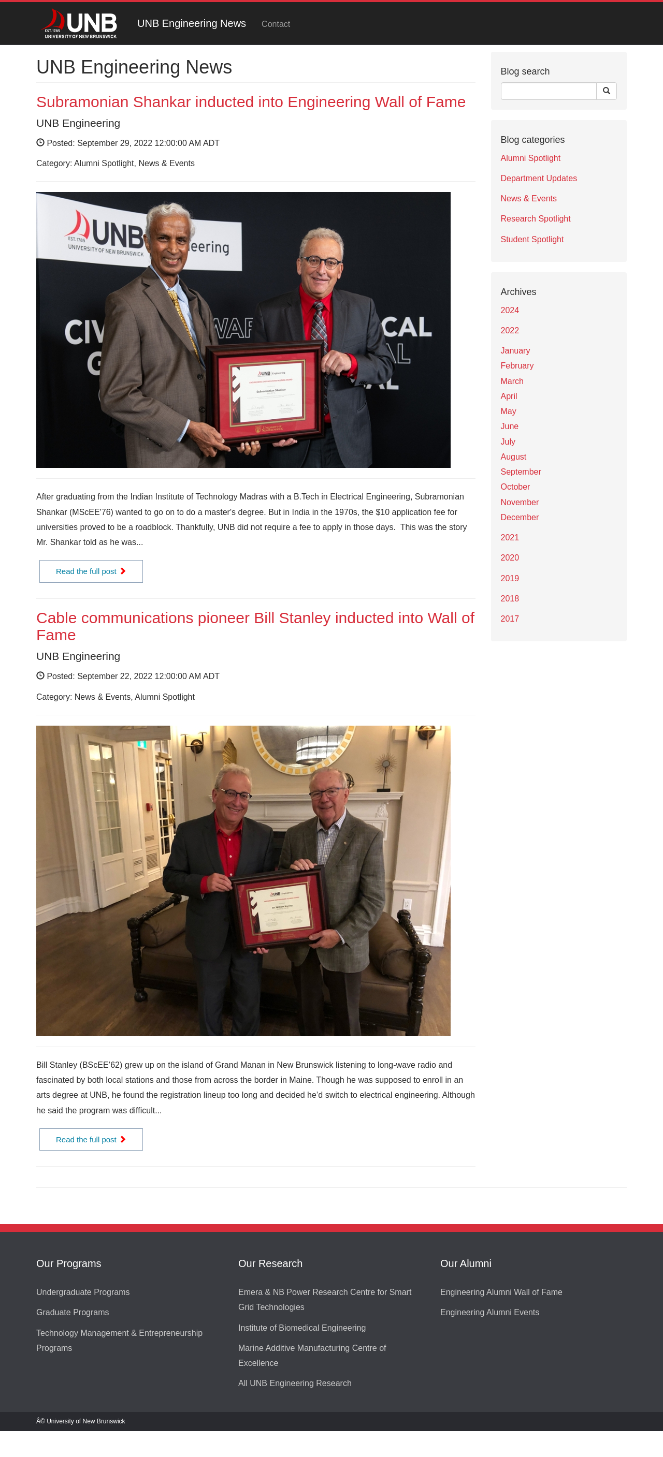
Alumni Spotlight (531, 158)
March (512, 381)
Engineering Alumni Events (489, 1312)
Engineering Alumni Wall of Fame (501, 1292)
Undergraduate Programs (83, 1292)
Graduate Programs (72, 1312)
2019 (510, 578)
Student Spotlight (532, 239)
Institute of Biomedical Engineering (302, 1327)
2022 (510, 330)
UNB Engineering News (191, 23)
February (517, 365)
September (521, 471)
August (514, 456)
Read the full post (91, 571)
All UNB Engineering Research (295, 1383)
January (515, 350)
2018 (510, 598)
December (520, 517)
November (520, 502)
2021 (510, 537)
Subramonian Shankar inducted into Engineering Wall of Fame (251, 101)
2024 (510, 310)
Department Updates (539, 178)
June (510, 426)
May (508, 411)
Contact (276, 24)
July (508, 441)
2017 (510, 618)
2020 (510, 557)
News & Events (529, 198)
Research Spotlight (536, 218)
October (515, 486)
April (509, 396)
